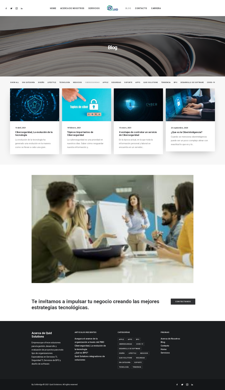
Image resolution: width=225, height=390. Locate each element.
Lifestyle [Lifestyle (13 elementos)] (132, 353)
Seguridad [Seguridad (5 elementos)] (140, 358)
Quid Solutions (150, 82)
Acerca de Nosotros (72, 8)
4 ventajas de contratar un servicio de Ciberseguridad (138, 135)
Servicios (94, 8)
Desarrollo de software (192, 82)
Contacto (141, 8)
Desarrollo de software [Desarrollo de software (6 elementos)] (129, 349)
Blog (128, 8)
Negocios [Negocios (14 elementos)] (144, 353)
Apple (105, 82)
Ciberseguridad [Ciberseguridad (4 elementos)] (125, 344)
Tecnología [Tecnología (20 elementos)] (124, 367)
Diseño (41, 82)
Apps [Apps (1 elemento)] (130, 339)
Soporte (128, 82)
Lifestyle (51, 82)
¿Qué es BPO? (81, 353)
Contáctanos (183, 302)
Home (53, 8)
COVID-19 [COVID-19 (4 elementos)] (139, 344)
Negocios (77, 82)
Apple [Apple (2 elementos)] (121, 339)
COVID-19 (211, 82)
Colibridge (38, 384)
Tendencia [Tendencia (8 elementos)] (137, 367)
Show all (14, 82)
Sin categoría (28, 82)
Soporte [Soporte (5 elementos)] (138, 362)
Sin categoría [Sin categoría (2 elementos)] (124, 362)
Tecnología (64, 82)
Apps (137, 82)
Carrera (156, 8)
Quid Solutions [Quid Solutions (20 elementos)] (125, 358)
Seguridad (116, 82)
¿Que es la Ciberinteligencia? (186, 139)
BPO (175, 82)
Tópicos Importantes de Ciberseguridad (80, 133)
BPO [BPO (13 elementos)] (137, 339)
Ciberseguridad (92, 82)
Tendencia (166, 82)
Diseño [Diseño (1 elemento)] (122, 353)
